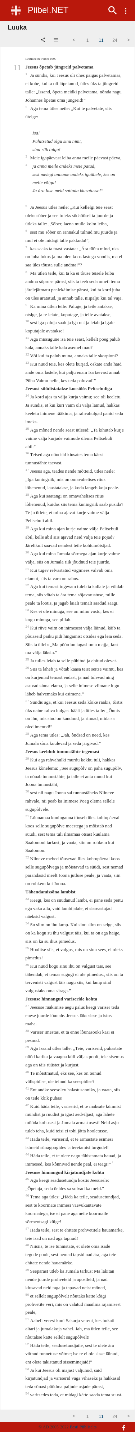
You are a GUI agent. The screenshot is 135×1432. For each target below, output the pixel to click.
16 (27, 453)
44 (27, 1154)
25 (27, 659)
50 (27, 1294)
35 (27, 948)
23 (27, 610)
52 (27, 1344)
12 (27, 354)
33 (27, 899)
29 (27, 758)
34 (27, 923)
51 (27, 1319)
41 (27, 1088)
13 (27, 362)
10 (27, 321)
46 (27, 1195)
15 (27, 428)
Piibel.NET (48, 10)
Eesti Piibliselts (83, 1426)
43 (27, 1138)
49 (27, 1270)
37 (27, 1006)
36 (27, 965)
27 (27, 701)
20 (27, 552)
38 (27, 1031)
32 (27, 857)
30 (27, 791)
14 (27, 395)
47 (27, 1228)
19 (27, 527)
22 (27, 585)
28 (27, 733)
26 (27, 667)
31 (27, 816)
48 (27, 1245)
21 (27, 569)
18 (27, 494)
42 (27, 1105)
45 (27, 1179)
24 (27, 626)
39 (27, 1047)
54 (27, 1393)
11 (27, 338)
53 (27, 1369)
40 (27, 1072)
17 (27, 470)
